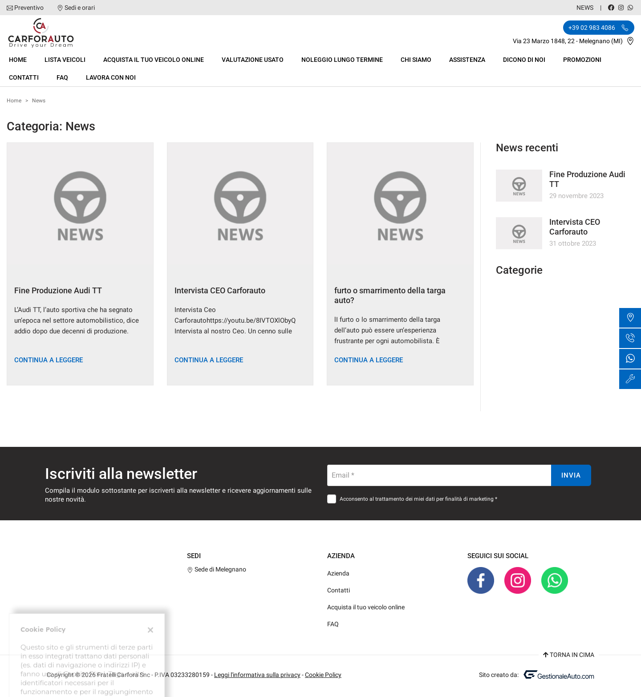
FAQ (62, 77)
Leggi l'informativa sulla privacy (257, 674)
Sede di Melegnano (216, 569)
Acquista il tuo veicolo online (153, 59)
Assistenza (467, 59)
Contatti (24, 77)
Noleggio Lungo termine (342, 59)
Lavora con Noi (111, 77)
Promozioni (582, 59)
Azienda (338, 573)
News (584, 7)
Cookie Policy (323, 674)
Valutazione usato (253, 59)
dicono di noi (524, 59)
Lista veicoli (65, 59)
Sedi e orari (80, 7)
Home (18, 59)
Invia (571, 475)
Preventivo (29, 7)
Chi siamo (416, 59)
